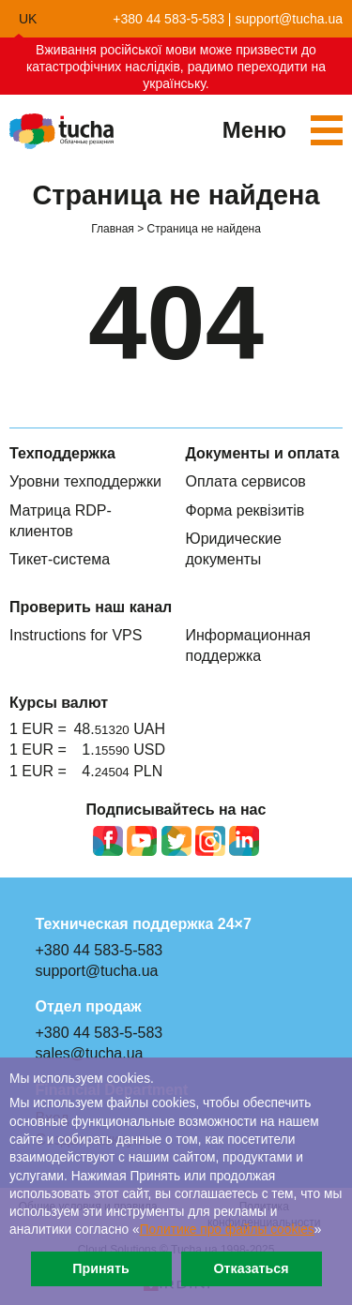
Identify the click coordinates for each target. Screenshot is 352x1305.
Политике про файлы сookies (227, 1229)
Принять (100, 1268)
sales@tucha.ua (90, 1053)
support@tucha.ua (289, 18)
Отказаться (250, 1268)
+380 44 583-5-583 (168, 18)
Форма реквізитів (245, 510)
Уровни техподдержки (85, 481)
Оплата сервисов (246, 481)
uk (28, 18)
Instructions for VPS (75, 635)
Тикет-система (59, 559)
